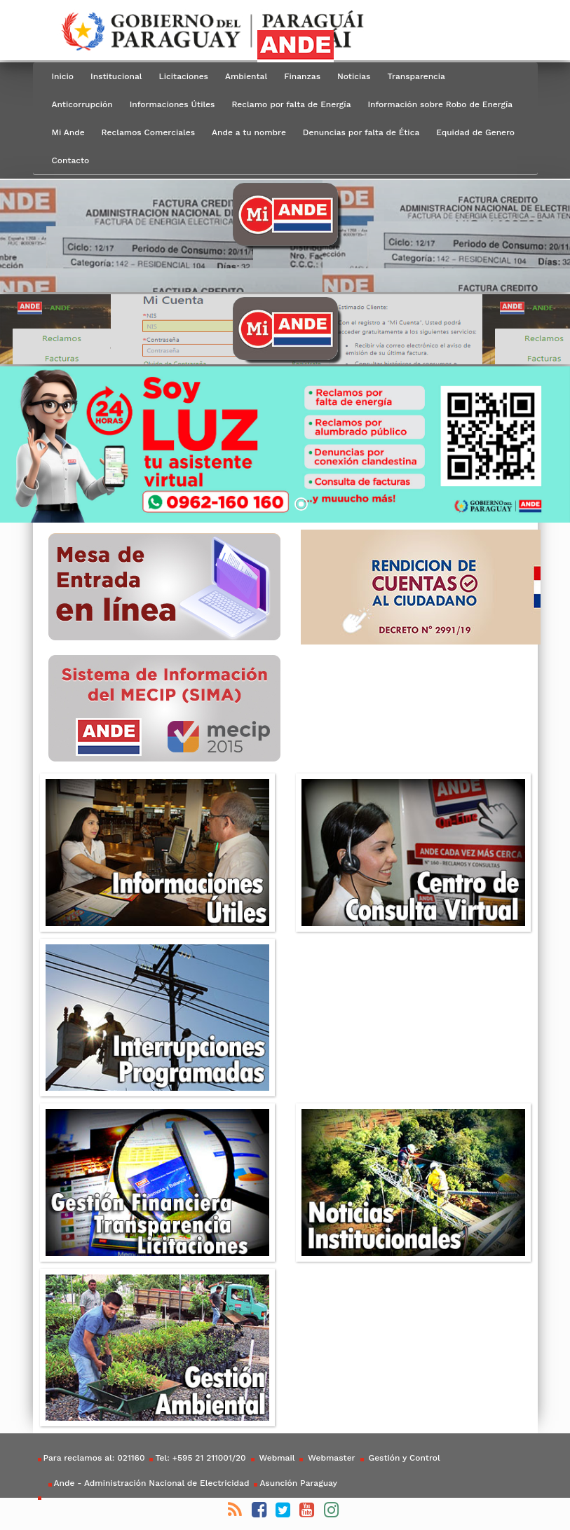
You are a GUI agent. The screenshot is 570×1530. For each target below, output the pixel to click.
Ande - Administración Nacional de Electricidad (152, 1483)
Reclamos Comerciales (148, 132)
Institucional (116, 76)
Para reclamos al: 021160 (94, 1458)
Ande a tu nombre (249, 132)
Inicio (63, 76)
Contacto (71, 160)
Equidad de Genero (475, 132)
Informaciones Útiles (172, 104)
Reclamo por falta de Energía (291, 104)
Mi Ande (68, 132)
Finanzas (302, 76)
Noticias (353, 76)
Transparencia (416, 76)
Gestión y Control (403, 1458)
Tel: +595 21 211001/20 (200, 1458)
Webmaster (330, 1458)
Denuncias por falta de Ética (361, 132)
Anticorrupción (82, 104)
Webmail (276, 1458)
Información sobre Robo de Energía (440, 104)
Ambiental (246, 76)
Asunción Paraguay (298, 1483)
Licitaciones (183, 76)
